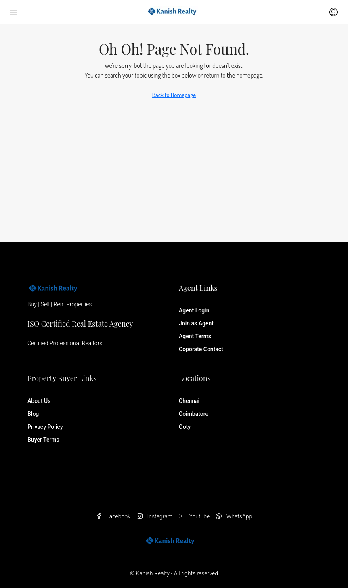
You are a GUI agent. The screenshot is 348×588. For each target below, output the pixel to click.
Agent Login (194, 310)
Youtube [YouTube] (194, 516)
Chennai (189, 401)
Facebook (113, 516)
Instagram (154, 516)
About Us (38, 401)
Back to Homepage (174, 95)
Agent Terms (195, 336)
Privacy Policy (45, 427)
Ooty (185, 427)
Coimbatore (193, 414)
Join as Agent (196, 323)
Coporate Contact (201, 349)
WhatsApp (234, 516)
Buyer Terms (43, 439)
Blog (33, 414)
